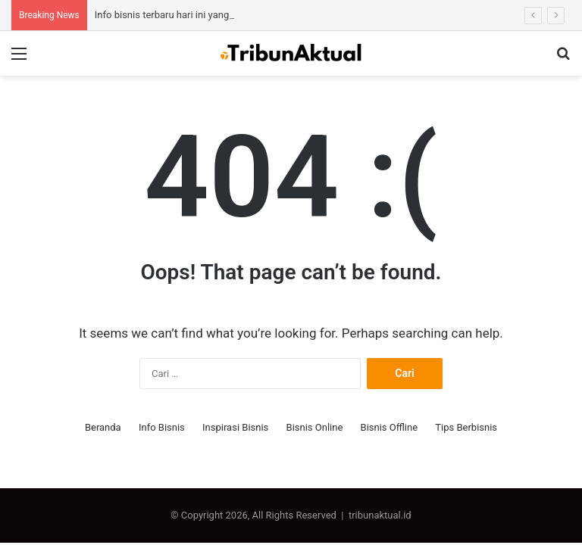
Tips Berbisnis (466, 427)
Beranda (103, 427)
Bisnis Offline (389, 427)
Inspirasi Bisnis (235, 427)
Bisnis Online (314, 427)
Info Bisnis (162, 427)
